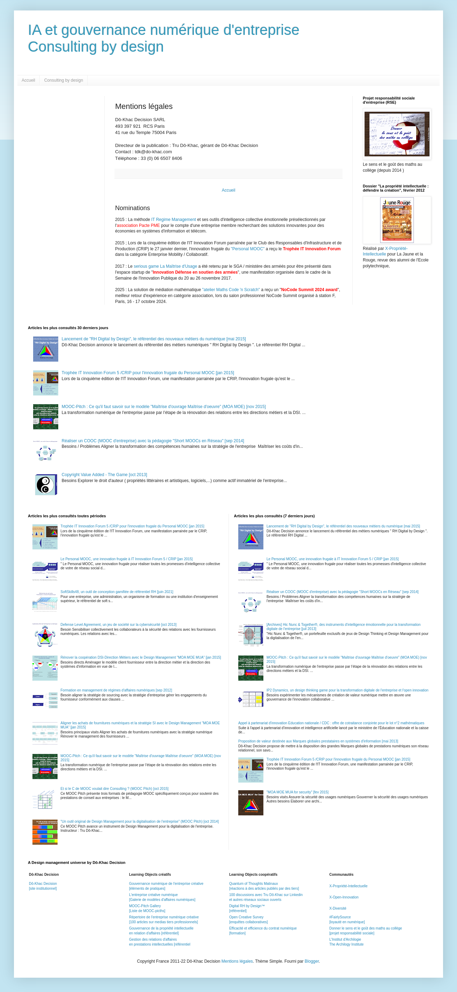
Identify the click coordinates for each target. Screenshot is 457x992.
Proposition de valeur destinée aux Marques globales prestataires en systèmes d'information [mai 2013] (318, 741)
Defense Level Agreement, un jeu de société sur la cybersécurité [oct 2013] (119, 625)
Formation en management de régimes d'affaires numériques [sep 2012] (116, 690)
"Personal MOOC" (248, 248)
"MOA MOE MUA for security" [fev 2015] (298, 792)
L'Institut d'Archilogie (345, 939)
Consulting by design (63, 80)
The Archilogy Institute (346, 944)
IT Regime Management (174, 219)
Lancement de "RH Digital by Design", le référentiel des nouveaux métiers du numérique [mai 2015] (154, 338)
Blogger (312, 961)
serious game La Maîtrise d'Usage (165, 266)
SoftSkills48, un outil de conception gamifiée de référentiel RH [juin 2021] (117, 592)
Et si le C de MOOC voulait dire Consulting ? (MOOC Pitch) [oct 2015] (115, 789)
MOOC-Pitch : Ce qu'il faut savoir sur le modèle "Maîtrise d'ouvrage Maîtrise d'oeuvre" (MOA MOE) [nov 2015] (164, 406)
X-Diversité (337, 908)
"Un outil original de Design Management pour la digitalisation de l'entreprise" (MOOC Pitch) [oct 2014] (140, 821)
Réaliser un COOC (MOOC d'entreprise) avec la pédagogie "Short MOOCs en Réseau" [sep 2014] (153, 440)
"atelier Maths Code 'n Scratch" (231, 289)
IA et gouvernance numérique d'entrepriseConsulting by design (164, 38)
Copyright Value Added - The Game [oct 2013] (104, 474)
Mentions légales (237, 961)
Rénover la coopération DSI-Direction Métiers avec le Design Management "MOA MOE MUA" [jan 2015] (141, 657)
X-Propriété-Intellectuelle (348, 886)
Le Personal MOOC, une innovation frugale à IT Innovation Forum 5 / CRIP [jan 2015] (127, 559)
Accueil (28, 80)
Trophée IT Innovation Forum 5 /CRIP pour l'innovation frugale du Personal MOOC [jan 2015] (148, 372)
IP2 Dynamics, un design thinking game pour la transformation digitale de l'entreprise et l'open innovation (347, 690)
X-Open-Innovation (344, 897)
